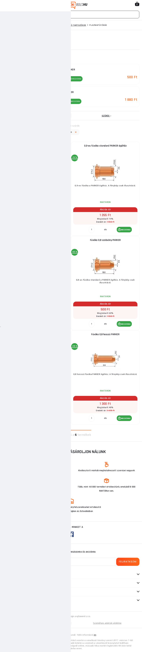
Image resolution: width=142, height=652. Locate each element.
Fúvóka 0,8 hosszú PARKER (105, 334)
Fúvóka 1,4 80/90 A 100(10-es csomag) (37, 145)
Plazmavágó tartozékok (72, 25)
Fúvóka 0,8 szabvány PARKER (105, 239)
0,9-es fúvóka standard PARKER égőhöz (105, 145)
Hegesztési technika (25, 25)
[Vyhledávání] (71, 14)
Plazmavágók (47, 25)
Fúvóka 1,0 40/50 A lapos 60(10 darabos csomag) (37, 239)
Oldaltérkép (37, 622)
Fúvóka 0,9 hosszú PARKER (37, 334)
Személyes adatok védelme (107, 622)
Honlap (7, 25)
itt (95, 634)
